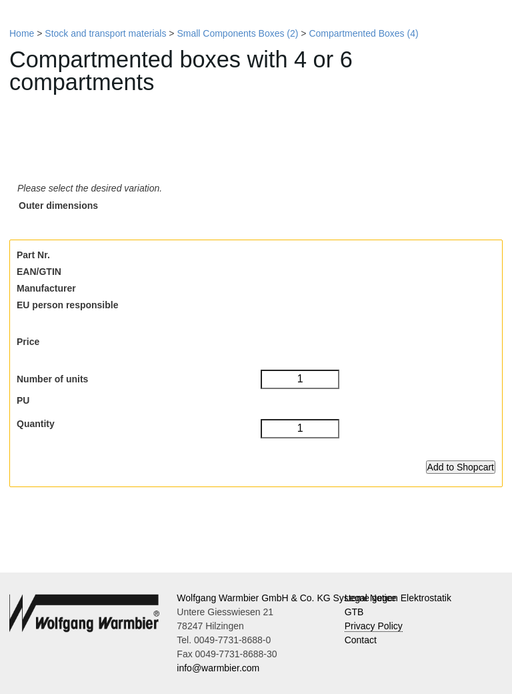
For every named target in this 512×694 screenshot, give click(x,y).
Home (21, 33)
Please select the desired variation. (89, 188)
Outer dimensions (58, 205)
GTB (354, 612)
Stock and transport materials (105, 33)
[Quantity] (300, 428)
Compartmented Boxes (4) (363, 33)
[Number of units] (300, 379)
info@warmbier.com (218, 668)
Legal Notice (371, 598)
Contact (361, 640)
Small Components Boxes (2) (237, 33)
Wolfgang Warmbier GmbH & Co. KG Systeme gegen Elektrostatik (314, 598)
